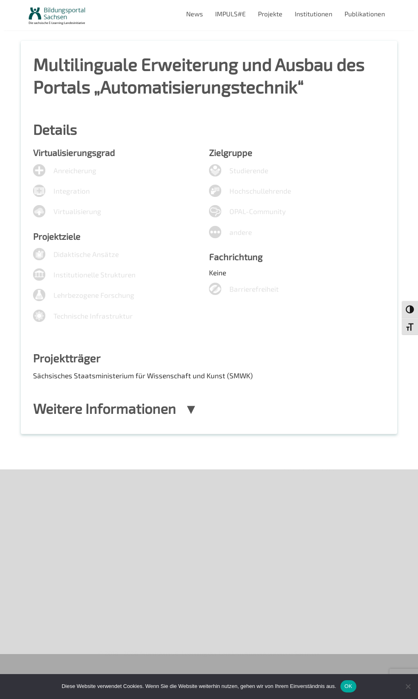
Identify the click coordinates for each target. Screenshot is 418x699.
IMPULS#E (230, 14)
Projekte (270, 14)
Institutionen (313, 14)
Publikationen (365, 14)
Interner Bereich (51, 573)
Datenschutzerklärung (60, 559)
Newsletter (43, 503)
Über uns (40, 489)
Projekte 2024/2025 (308, 621)
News (194, 14)
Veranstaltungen (51, 517)
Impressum (43, 545)
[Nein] (408, 686)
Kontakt (38, 531)
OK (348, 686)
